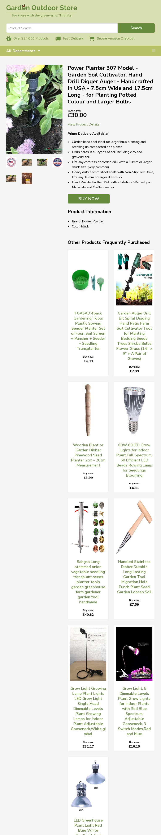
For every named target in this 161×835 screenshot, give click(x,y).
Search (136, 28)
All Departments (23, 51)
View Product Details (84, 124)
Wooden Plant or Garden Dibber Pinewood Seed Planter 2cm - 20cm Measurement (88, 455)
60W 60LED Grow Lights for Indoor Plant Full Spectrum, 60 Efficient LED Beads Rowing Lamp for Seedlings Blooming (134, 460)
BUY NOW (88, 199)
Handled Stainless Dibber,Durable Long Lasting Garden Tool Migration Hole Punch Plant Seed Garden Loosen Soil (134, 577)
